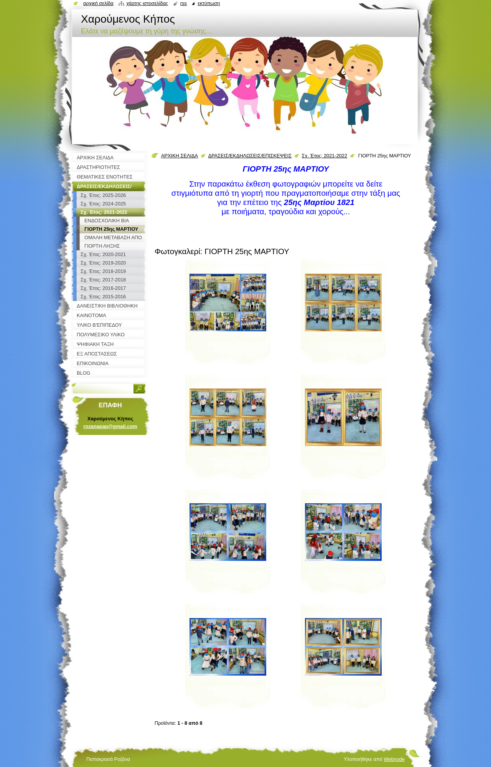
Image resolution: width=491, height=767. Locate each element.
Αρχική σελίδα (98, 3)
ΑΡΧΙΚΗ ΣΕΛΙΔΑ (179, 156)
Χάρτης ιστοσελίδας (147, 3)
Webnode (394, 759)
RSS (183, 3)
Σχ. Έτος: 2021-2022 (324, 156)
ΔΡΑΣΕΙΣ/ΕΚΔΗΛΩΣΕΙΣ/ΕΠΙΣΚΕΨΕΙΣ (250, 156)
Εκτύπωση (209, 3)
